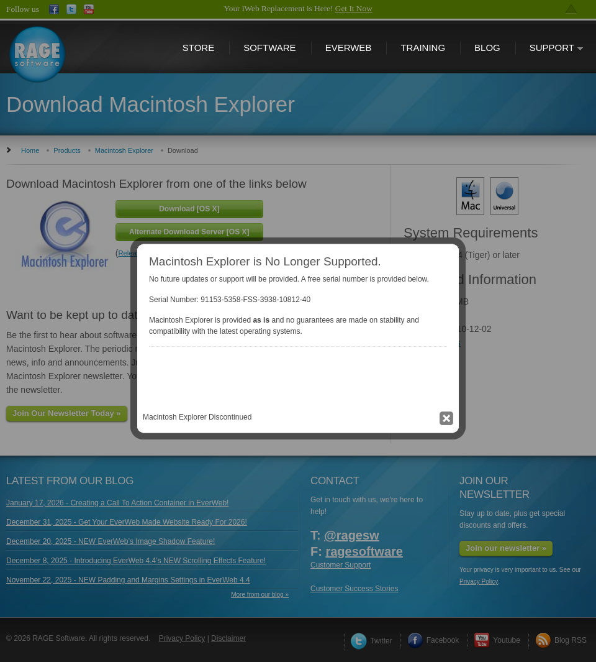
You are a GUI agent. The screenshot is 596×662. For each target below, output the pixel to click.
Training (422, 47)
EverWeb (348, 47)
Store (198, 47)
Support (549, 48)
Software (269, 47)
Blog (487, 47)
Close (301, 311)
